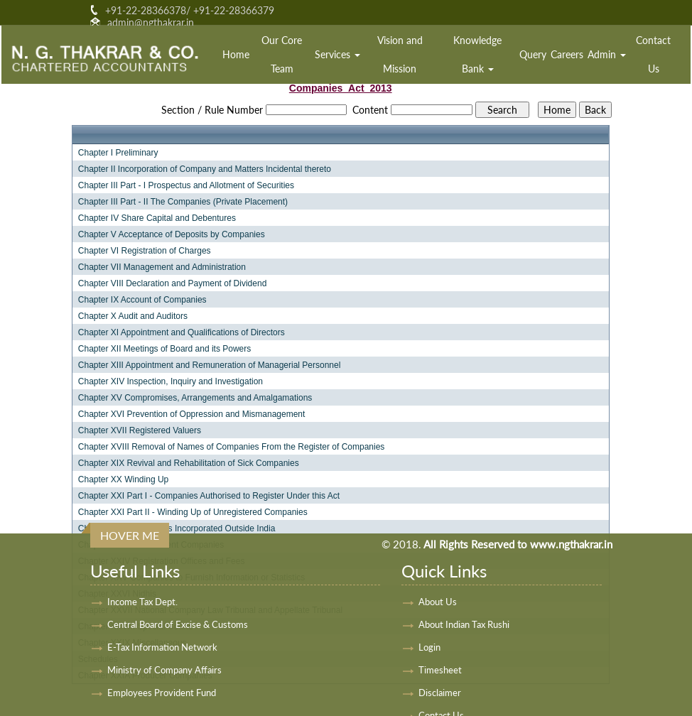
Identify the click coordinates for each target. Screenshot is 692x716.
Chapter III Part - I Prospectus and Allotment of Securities (186, 185)
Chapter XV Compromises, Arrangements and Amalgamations (195, 398)
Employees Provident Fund (161, 692)
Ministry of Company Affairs (164, 670)
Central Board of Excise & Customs (177, 624)
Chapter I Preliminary (118, 153)
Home (235, 54)
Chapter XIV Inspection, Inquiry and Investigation (170, 381)
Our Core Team (281, 54)
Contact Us (653, 54)
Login (429, 647)
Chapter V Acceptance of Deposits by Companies (171, 234)
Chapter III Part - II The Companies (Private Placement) (183, 202)
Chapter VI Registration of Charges (144, 251)
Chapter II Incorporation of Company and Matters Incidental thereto (204, 169)
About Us (437, 601)
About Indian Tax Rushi (463, 624)
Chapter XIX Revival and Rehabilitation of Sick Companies (188, 463)
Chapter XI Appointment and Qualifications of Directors (181, 332)
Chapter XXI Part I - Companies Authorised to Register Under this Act (209, 496)
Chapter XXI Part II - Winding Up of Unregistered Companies (193, 512)
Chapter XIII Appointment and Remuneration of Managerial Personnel (209, 365)
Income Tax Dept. (142, 601)
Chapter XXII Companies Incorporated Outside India (177, 528)
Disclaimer (439, 692)
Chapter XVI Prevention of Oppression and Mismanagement (192, 414)
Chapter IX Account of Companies (142, 300)
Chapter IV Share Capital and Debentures (157, 218)
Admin (607, 54)
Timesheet (440, 670)
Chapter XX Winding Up (123, 479)
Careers (567, 54)
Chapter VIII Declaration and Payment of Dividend (172, 283)
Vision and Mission (400, 54)
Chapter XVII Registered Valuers (139, 430)
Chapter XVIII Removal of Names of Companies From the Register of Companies (231, 447)
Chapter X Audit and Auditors (133, 316)
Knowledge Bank (477, 54)
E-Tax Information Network (162, 647)
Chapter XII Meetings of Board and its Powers (164, 349)
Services (337, 54)
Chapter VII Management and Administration (162, 267)
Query (532, 54)
